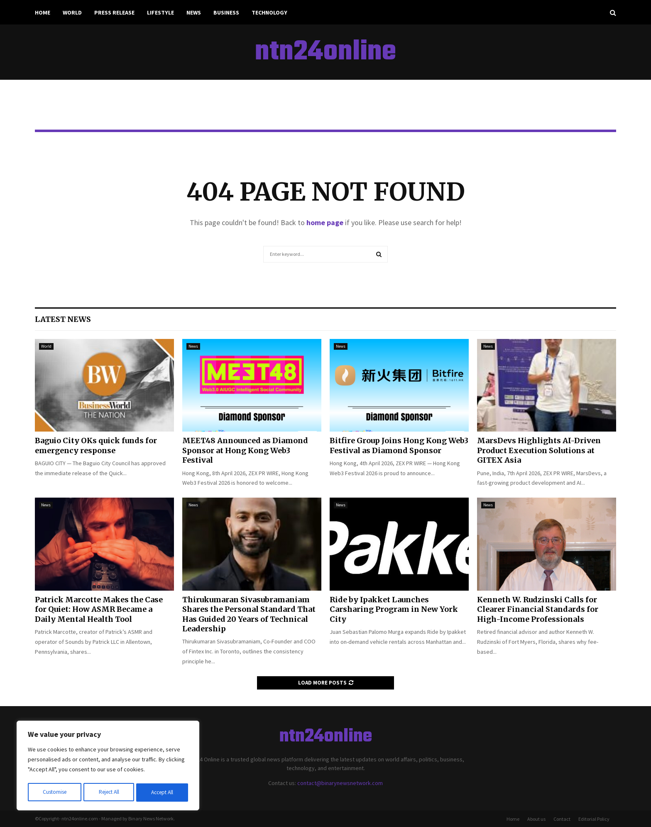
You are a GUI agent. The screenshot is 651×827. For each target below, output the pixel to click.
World (72, 12)
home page (324, 222)
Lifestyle (160, 12)
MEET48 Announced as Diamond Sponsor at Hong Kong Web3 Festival (245, 450)
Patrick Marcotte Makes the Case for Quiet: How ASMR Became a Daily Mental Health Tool (99, 609)
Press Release (114, 12)
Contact (561, 819)
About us (536, 819)
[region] (108, 766)
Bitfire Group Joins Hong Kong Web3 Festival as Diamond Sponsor (399, 445)
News (193, 12)
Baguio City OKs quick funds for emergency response (96, 445)
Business (226, 12)
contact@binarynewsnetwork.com (340, 783)
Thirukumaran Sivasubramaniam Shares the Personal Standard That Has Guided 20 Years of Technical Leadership (249, 614)
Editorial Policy (593, 819)
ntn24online (325, 52)
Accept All (162, 792)
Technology (269, 12)
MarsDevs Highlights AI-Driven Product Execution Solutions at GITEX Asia (539, 450)
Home (42, 12)
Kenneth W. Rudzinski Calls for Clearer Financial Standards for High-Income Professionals (537, 609)
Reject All (108, 792)
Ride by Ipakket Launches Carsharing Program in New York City (394, 609)
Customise (54, 792)
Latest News (63, 319)
